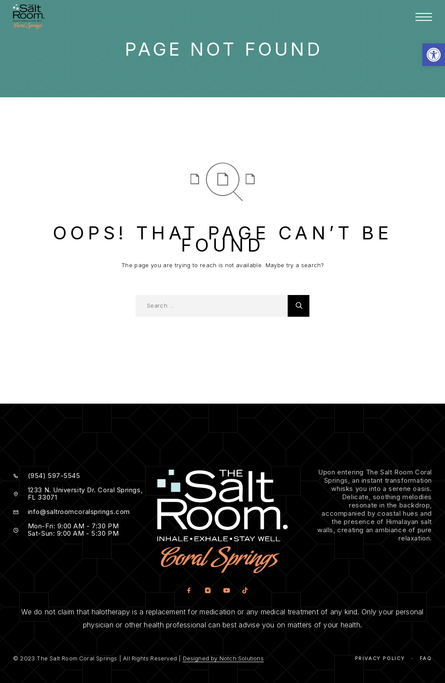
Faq (426, 658)
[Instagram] (207, 591)
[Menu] (423, 17)
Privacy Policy (380, 658)
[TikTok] (245, 591)
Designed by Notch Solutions (223, 658)
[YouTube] (226, 591)
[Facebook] (188, 591)
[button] (433, 54)
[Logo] (28, 16)
